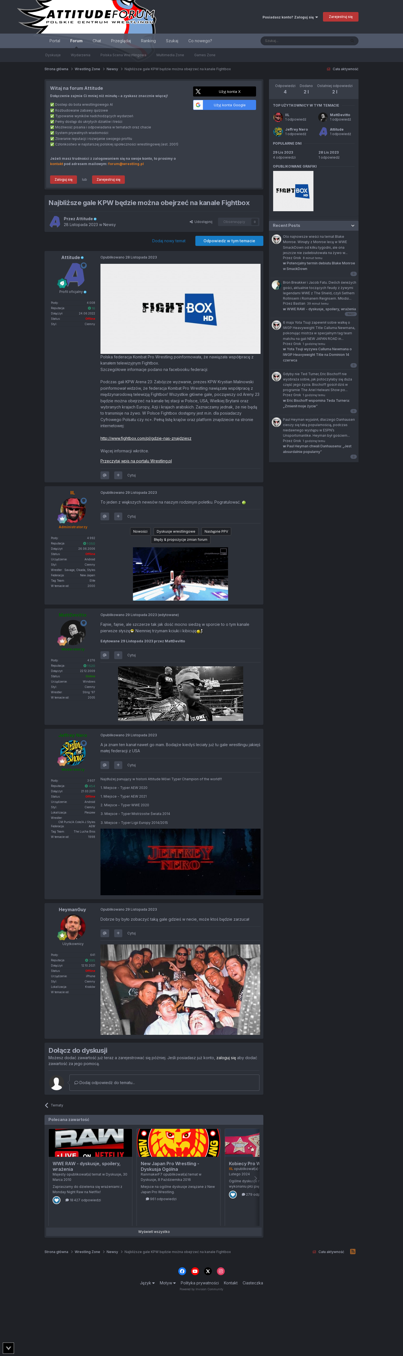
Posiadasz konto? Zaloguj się (290, 17)
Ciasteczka (253, 1282)
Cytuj (131, 475)
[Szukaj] (289, 40)
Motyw (168, 1282)
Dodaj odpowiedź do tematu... (104, 1082)
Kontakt (231, 1282)
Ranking (148, 40)
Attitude (337, 129)
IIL (287, 115)
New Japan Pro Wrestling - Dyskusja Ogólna (170, 1166)
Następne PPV (216, 531)
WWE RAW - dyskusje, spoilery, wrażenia (319, 309)
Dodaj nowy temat (169, 240)
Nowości (140, 531)
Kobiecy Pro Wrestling (253, 1163)
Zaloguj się (63, 179)
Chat (97, 40)
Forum (76, 43)
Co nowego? (200, 40)
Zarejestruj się (341, 17)
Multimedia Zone (170, 55)
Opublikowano (128, 257)
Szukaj (172, 40)
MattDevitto (340, 115)
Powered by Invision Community (201, 1289)
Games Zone (204, 55)
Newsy (109, 224)
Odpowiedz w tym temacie (229, 240)
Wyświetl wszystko (154, 1232)
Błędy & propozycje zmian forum (180, 539)
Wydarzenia (80, 55)
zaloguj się (226, 1057)
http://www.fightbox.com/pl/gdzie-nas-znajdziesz (145, 438)
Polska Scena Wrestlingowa (123, 55)
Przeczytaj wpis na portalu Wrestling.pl (136, 461)
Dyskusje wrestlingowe (176, 531)
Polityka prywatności (200, 1282)
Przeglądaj (121, 40)
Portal (55, 40)
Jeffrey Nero (296, 129)
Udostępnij (201, 222)
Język (147, 1282)
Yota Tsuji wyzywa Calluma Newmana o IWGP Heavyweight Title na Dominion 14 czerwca (317, 354)
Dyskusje (53, 55)
